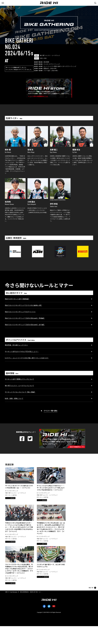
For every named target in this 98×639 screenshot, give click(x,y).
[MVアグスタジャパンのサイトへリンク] (60, 247)
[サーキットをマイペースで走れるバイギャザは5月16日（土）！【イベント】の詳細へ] (19, 478)
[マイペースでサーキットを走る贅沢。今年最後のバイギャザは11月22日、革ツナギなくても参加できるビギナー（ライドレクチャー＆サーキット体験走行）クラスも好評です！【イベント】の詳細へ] (19, 560)
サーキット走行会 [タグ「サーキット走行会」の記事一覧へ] (11, 495)
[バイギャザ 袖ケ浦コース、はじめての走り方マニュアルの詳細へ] (51, 557)
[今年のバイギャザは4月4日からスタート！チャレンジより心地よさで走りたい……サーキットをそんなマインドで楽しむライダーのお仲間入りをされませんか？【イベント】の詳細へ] (19, 518)
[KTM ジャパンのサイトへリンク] (37, 247)
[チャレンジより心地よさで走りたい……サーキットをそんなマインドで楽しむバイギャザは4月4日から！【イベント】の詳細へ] (51, 479)
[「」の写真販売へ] (49, 88)
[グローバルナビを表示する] (3, 3)
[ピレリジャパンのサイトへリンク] (83, 247)
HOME (6, 592)
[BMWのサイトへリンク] (15, 247)
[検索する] (95, 3)
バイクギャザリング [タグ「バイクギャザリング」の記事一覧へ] (12, 491)
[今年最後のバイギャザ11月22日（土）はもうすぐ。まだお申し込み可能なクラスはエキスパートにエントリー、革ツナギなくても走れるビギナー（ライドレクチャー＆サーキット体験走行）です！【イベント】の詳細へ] (51, 520)
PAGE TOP (91, 588)
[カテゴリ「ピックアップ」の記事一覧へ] (43, 577)
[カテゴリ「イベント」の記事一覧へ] (10, 498)
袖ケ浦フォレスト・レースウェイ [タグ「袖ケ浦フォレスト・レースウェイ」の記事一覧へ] (16, 493)
